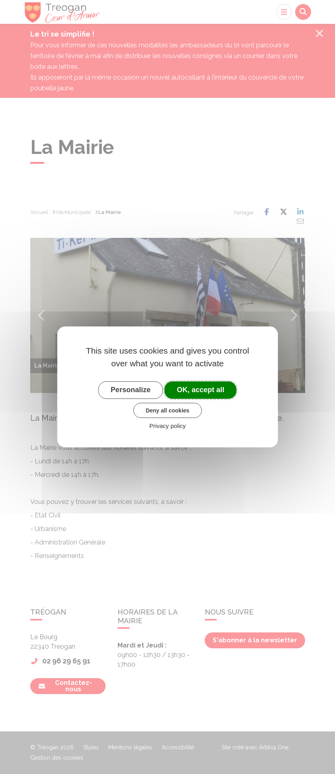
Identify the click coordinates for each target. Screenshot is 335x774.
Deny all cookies (168, 410)
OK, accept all (200, 390)
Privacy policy (167, 425)
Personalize (131, 390)
